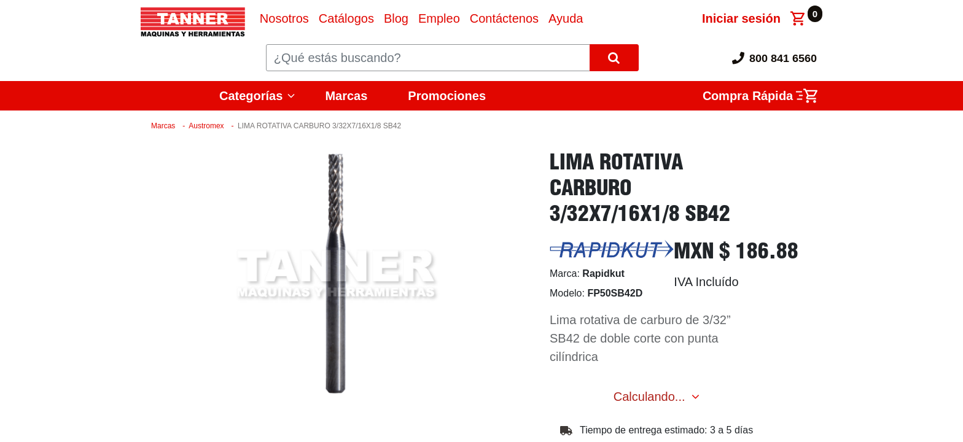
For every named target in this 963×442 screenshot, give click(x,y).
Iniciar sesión (741, 18)
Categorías (251, 96)
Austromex (206, 126)
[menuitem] (284, 18)
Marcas (346, 96)
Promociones (447, 96)
